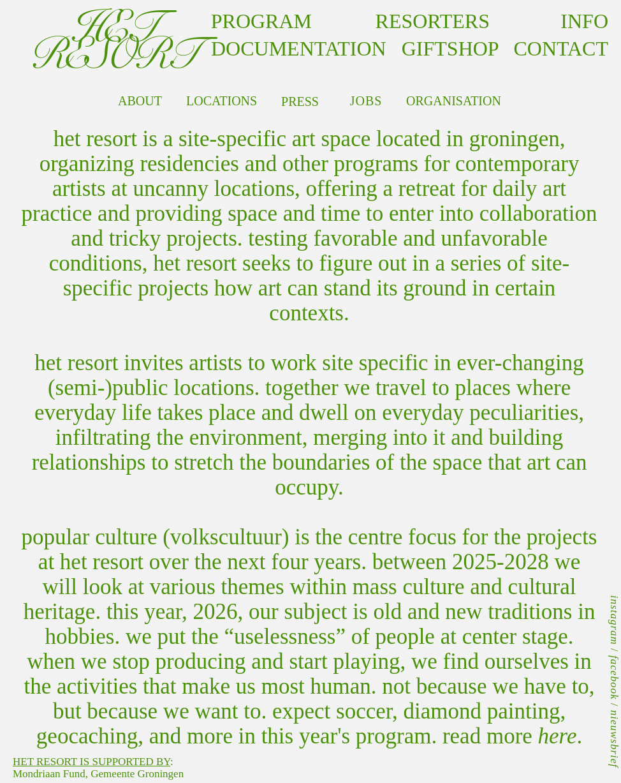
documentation (298, 48)
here (557, 736)
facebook (614, 677)
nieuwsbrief (614, 739)
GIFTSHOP (450, 48)
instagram (614, 620)
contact (553, 48)
